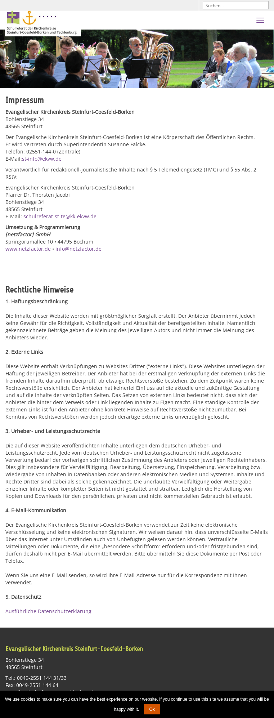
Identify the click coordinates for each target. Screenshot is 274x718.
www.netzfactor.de (28, 248)
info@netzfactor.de (78, 248)
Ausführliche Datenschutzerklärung (48, 611)
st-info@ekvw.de (42, 158)
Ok (152, 709)
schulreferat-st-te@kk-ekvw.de (59, 216)
